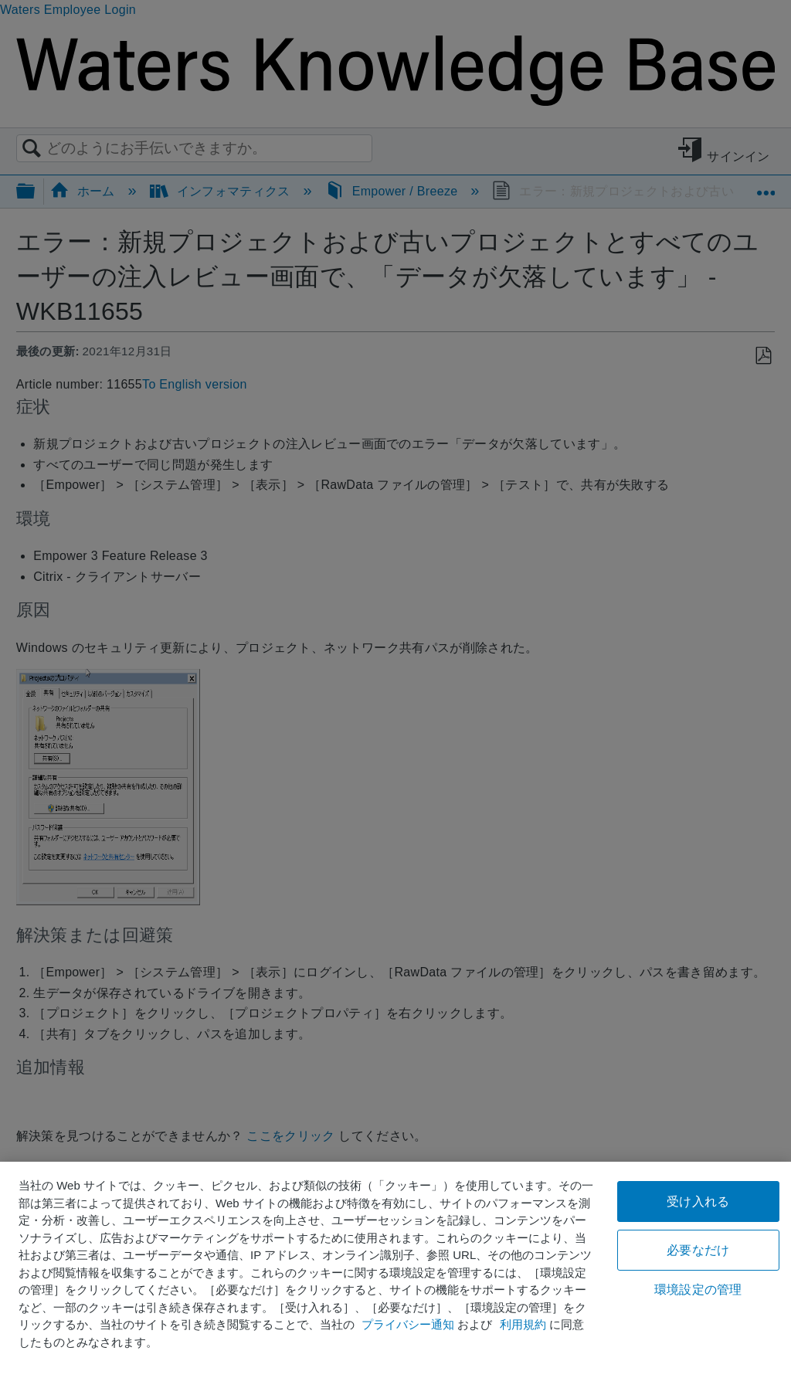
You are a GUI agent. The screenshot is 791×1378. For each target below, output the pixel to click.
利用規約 (523, 1324)
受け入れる (698, 1201)
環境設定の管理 (698, 1289)
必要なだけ (698, 1250)
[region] (395, 1270)
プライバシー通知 (408, 1324)
